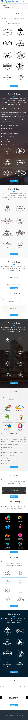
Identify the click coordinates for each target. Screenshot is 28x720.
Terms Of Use (19, 715)
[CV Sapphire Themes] (9, 1)
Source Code (14, 85)
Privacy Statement (9, 715)
